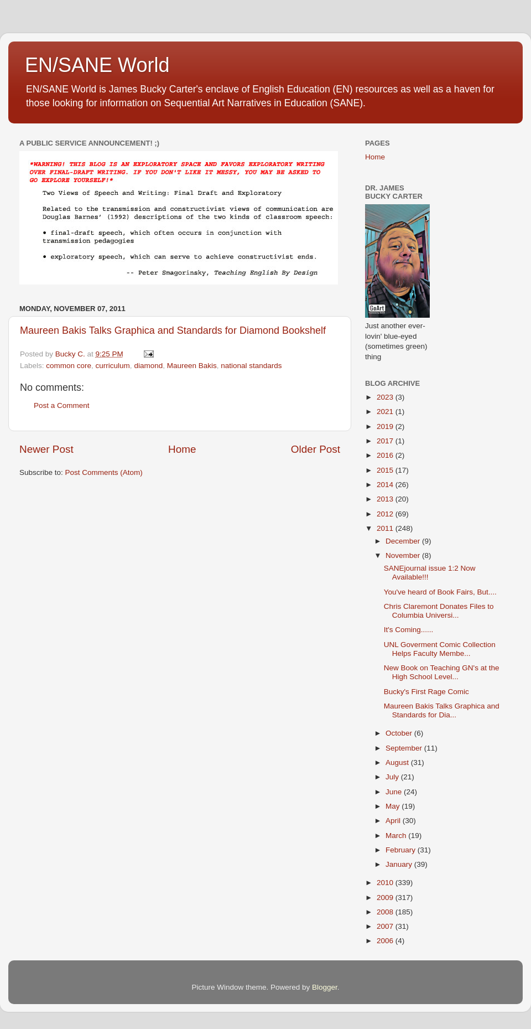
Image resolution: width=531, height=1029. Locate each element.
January (400, 864)
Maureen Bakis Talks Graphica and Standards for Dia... (441, 710)
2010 (386, 882)
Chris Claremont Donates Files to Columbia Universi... (439, 610)
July (393, 777)
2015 (386, 470)
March (397, 835)
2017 (386, 441)
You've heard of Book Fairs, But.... (440, 592)
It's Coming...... (409, 629)
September (405, 748)
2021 (386, 411)
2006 (386, 941)
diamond (148, 365)
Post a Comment (62, 405)
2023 (386, 397)
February (402, 850)
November (404, 555)
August (398, 762)
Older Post (315, 449)
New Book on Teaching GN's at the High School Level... (441, 672)
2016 (386, 455)
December (404, 541)
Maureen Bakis (192, 365)
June (395, 792)
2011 (386, 528)
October (400, 733)
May (394, 806)
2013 (386, 499)
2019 (386, 426)
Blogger (324, 987)
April (394, 820)
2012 (386, 514)
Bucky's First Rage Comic (426, 691)
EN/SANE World (97, 65)
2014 (386, 484)
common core (68, 365)
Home (182, 449)
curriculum (113, 365)
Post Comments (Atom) (104, 472)
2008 (386, 912)
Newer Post (46, 449)
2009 (386, 897)
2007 (386, 926)
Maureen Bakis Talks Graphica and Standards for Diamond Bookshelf (173, 330)
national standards (251, 365)
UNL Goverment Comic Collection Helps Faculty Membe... (440, 649)
